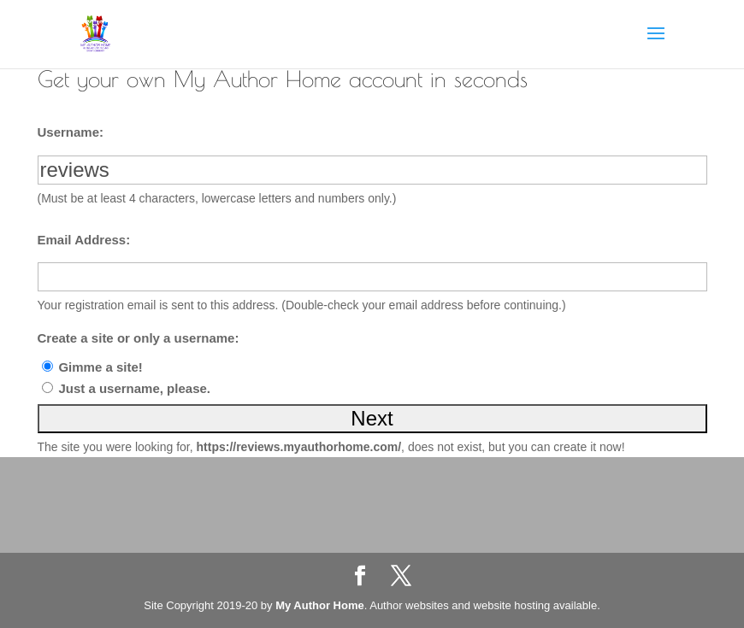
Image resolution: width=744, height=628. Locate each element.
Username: (71, 132)
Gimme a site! (100, 367)
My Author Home (319, 605)
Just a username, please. (134, 388)
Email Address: (84, 239)
